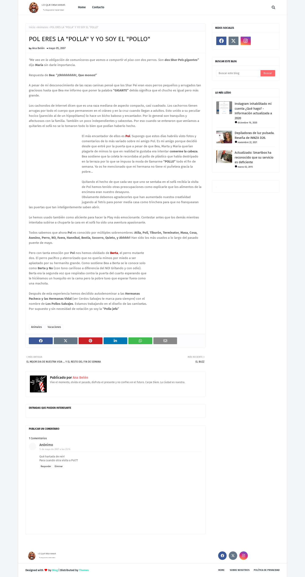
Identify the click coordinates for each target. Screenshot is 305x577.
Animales (42, 27)
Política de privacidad (267, 570)
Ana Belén (38, 48)
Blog (55, 570)
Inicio (32, 27)
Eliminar (59, 466)
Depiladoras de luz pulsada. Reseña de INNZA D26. (254, 135)
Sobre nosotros (240, 570)
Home (221, 570)
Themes (84, 570)
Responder (46, 466)
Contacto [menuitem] (98, 7)
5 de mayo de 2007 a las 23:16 (55, 449)
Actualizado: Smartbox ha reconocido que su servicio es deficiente (254, 157)
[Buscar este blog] (238, 73)
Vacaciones (54, 327)
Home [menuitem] (82, 7)
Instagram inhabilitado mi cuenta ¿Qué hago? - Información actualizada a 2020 (253, 111)
